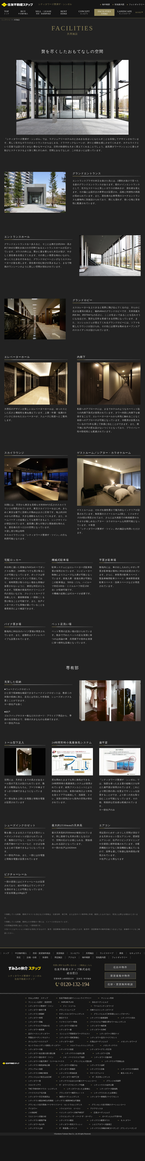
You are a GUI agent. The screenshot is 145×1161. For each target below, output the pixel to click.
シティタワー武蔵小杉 (68, 1026)
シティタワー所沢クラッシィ (70, 1124)
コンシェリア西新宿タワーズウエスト (74, 1034)
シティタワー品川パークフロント (103, 1038)
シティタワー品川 (66, 1042)
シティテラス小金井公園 (75, 1053)
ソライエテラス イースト (70, 1108)
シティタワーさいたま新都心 (78, 1089)
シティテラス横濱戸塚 (37, 1120)
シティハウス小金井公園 (104, 1085)
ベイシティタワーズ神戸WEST (71, 1113)
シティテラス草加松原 (68, 1073)
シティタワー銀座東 (36, 1030)
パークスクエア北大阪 (37, 1093)
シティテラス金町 (97, 1065)
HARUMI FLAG (67, 1002)
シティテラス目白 (128, 1018)
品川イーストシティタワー (39, 1034)
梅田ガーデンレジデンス (69, 1097)
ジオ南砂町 (32, 1113)
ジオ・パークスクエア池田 (74, 1057)
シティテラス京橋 (97, 1069)
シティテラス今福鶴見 (130, 1069)
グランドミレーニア (67, 1010)
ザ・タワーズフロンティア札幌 (71, 1085)
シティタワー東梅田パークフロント (104, 1097)
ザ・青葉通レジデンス (68, 1128)
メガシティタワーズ (129, 1042)
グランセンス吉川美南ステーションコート (109, 1105)
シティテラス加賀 (66, 1049)
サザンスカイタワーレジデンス (71, 1014)
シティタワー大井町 (98, 1030)
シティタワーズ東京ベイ (109, 1034)
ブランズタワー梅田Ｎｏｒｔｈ (71, 1093)
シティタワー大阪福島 (109, 1089)
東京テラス (63, 1018)
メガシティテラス (110, 1045)
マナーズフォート (97, 1073)
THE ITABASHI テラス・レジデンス (42, 1089)
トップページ (5, 20)
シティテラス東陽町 (36, 1014)
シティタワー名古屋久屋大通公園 (41, 1053)
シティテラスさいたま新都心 (105, 1093)
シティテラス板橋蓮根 (99, 1018)
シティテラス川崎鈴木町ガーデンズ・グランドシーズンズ (113, 1128)
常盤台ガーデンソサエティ (39, 1038)
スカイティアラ (34, 1085)
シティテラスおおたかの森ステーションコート (78, 1081)
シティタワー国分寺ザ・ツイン (40, 1057)
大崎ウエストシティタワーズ (101, 1010)
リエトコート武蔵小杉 (37, 1116)
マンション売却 (107, 998)
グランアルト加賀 (35, 1069)
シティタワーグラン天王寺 (100, 1049)
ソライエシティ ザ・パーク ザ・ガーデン (75, 1116)
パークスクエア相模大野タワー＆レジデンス (108, 1022)
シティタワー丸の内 (36, 1124)
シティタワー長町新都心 (69, 1038)
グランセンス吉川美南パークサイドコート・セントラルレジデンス (55, 1105)
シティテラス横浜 (66, 1120)
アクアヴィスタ (96, 1108)
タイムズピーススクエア (38, 1042)
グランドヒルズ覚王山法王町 (40, 1077)
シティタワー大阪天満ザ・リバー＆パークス (46, 1061)
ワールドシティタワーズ (104, 1006)
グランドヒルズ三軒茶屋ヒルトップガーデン (112, 1014)
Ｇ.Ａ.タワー (126, 1120)
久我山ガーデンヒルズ (99, 1042)
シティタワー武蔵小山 (68, 1065)
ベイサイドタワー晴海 (68, 1022)
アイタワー (32, 1108)
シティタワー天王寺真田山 (39, 1097)
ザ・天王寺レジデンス (101, 1077)
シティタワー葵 (34, 1081)
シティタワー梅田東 (98, 1026)
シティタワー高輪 (35, 1022)
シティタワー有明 (35, 1018)
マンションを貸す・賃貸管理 (40, 1002)
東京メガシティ (127, 1073)
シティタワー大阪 (35, 1049)
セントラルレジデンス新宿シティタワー (44, 1045)
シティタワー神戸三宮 (70, 1077)
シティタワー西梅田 (67, 1069)
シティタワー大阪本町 (103, 1057)
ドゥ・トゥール (69, 1006)
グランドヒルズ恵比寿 (83, 1061)
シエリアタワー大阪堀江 (102, 1124)
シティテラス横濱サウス (100, 1120)
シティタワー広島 (103, 1053)
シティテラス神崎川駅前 (38, 1073)
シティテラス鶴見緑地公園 (39, 1065)
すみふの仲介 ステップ (38, 998)
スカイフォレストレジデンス (82, 1045)
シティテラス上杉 (35, 1128)
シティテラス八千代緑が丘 (39, 1026)
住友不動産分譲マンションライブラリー (75, 998)
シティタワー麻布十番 (37, 1010)
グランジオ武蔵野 (113, 1081)
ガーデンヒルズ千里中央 (112, 1116)
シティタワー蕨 (65, 1030)
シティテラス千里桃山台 (114, 1061)
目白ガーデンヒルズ (100, 1002)
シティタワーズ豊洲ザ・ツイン (40, 1006)
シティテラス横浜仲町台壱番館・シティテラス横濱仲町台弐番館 (54, 1101)
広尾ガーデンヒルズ (102, 1113)
